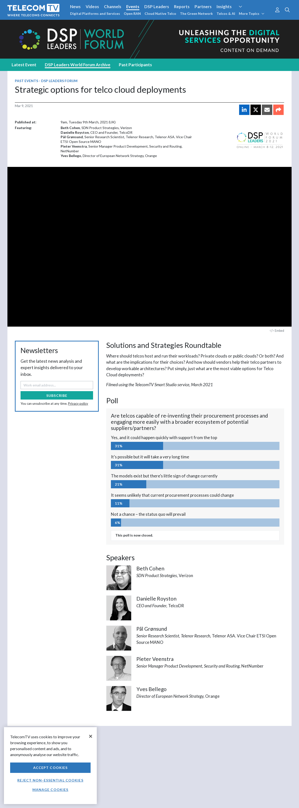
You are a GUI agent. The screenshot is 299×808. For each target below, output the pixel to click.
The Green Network (196, 13)
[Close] (90, 736)
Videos (92, 6)
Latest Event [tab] (24, 64)
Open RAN (132, 13)
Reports (182, 6)
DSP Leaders (156, 6)
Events (132, 6)
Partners (203, 6)
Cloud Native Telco (160, 13)
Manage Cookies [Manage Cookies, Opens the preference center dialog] (50, 789)
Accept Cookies (50, 767)
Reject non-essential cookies (50, 780)
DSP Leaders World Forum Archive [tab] (77, 64)
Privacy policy (78, 403)
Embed (277, 331)
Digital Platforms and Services (95, 13)
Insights (224, 6)
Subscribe (56, 395)
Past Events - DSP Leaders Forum (46, 81)
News (75, 6)
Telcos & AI (226, 13)
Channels (112, 6)
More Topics (251, 13)
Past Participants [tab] (135, 64)
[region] (50, 765)
